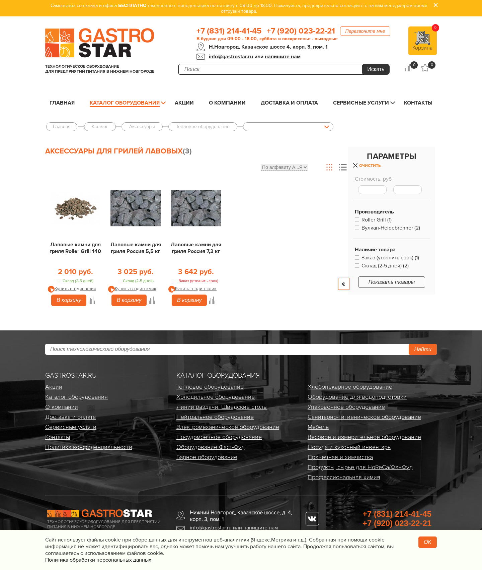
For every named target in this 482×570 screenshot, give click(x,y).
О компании (227, 103)
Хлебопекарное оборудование (350, 386)
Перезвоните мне (365, 31)
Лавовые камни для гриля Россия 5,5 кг (135, 248)
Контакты (418, 103)
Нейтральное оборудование (215, 417)
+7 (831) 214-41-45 (229, 31)
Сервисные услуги (361, 103)
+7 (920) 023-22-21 (301, 31)
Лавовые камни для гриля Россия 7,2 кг (196, 248)
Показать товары (392, 282)
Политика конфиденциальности (88, 447)
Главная (62, 103)
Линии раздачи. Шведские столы (221, 406)
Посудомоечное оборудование (219, 437)
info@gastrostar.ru (231, 56)
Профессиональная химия (344, 477)
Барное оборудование (206, 457)
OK (427, 542)
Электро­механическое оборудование (227, 427)
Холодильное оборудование (215, 396)
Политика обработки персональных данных (98, 560)
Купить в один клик (75, 289)
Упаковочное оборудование (346, 406)
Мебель (318, 427)
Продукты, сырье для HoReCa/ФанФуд (360, 467)
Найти (422, 349)
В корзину (69, 300)
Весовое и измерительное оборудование (364, 437)
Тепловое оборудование (210, 386)
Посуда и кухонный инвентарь (349, 447)
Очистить (370, 165)
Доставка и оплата (289, 103)
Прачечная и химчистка (340, 457)
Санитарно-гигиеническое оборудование (364, 417)
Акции (184, 103)
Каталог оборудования (125, 103)
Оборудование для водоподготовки (357, 396)
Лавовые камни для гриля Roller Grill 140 (75, 248)
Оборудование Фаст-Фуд (210, 447)
